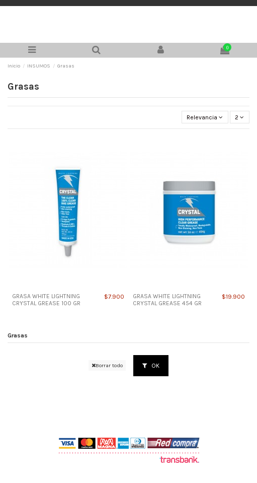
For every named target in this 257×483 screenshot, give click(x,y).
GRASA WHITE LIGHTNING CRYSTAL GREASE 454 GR (167, 300)
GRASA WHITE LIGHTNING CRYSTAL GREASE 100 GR (46, 300)
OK (150, 365)
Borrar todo (107, 365)
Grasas (18, 335)
